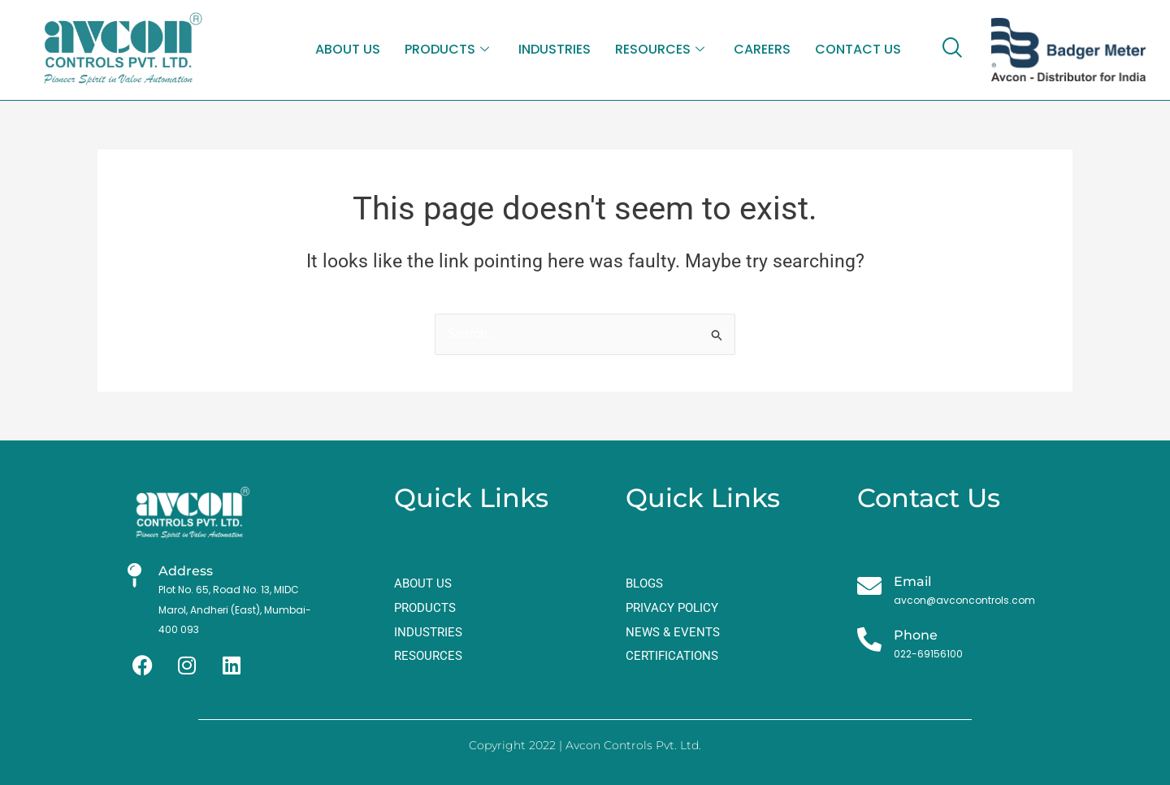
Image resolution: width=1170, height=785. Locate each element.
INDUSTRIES (554, 49)
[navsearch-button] (951, 49)
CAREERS (762, 49)
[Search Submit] (717, 335)
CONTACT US (858, 49)
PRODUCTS (447, 50)
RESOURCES (659, 50)
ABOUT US (347, 49)
